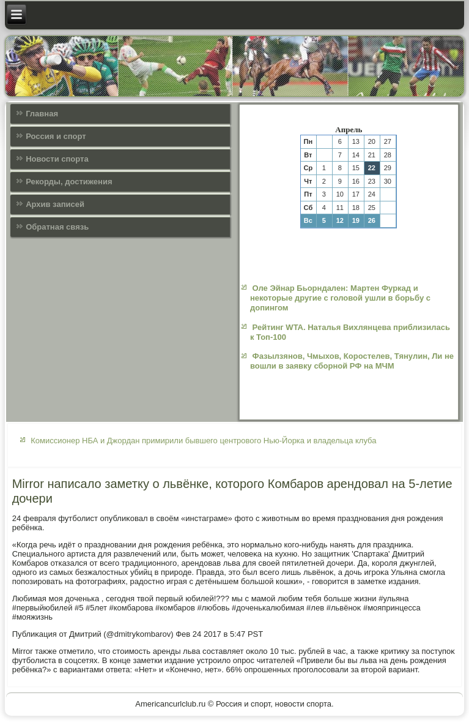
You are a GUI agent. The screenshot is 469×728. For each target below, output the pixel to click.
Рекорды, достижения (69, 181)
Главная (42, 113)
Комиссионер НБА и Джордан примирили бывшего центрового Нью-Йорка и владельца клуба (203, 440)
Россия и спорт (56, 136)
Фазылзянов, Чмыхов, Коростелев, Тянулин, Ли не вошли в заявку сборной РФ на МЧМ (352, 360)
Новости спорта (57, 158)
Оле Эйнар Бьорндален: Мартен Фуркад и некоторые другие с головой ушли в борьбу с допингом (340, 298)
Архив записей (55, 204)
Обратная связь (57, 226)
